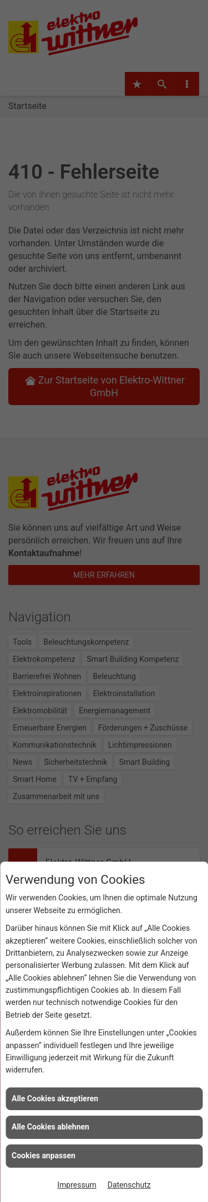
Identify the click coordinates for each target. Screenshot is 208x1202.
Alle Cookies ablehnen (50, 1126)
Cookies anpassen (43, 1155)
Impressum (76, 1184)
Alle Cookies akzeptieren (55, 1098)
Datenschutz (129, 1184)
